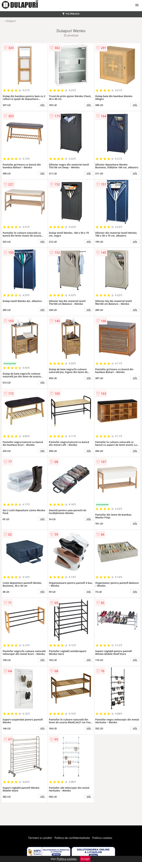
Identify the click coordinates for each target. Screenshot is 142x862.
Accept (85, 859)
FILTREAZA (70, 13)
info (42, 104)
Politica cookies (102, 838)
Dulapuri (11, 21)
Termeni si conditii (40, 838)
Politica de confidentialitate (72, 838)
